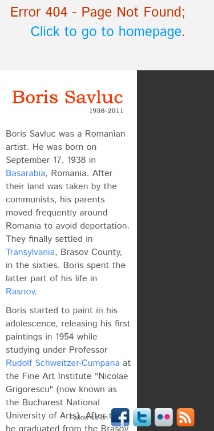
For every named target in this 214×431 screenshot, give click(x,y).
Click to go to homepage (106, 32)
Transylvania (30, 252)
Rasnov (20, 291)
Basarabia (25, 173)
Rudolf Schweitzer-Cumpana (63, 363)
